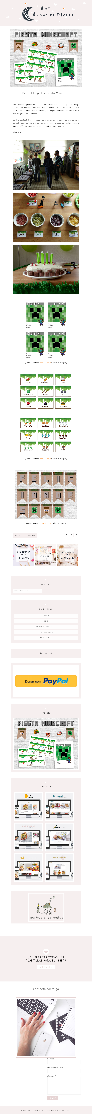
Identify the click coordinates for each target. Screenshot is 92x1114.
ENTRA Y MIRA (46, 967)
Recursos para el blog (46, 638)
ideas (46, 621)
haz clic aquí (45, 363)
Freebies (17, 535)
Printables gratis (30, 535)
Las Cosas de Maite (65, 1110)
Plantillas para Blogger (45, 627)
